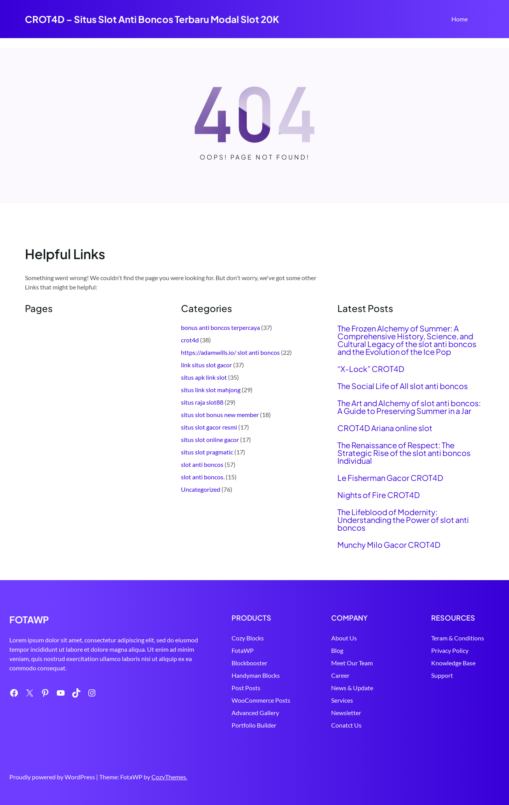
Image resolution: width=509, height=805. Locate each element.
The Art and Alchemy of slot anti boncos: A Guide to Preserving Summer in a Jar (409, 407)
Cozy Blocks (228, 638)
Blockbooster (230, 662)
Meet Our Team (339, 662)
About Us (331, 638)
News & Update (340, 687)
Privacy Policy (443, 650)
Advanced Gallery (236, 712)
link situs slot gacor (206, 364)
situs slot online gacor (210, 439)
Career (328, 675)
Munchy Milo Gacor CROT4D (389, 545)
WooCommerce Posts (241, 700)
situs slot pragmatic (207, 452)
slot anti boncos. (203, 477)
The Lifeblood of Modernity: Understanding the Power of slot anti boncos (403, 519)
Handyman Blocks (236, 675)
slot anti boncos (202, 464)
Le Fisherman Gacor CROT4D (390, 478)
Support (436, 675)
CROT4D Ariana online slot (384, 428)
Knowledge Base (447, 662)
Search (480, 19)
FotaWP (223, 650)
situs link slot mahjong (210, 389)
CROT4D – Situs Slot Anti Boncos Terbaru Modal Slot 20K (152, 19)
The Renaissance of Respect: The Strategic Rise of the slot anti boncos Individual (403, 453)
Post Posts (226, 687)
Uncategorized (200, 489)
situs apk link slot (204, 377)
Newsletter (334, 712)
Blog (325, 650)
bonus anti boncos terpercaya (220, 327)
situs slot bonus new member (220, 414)
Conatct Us (334, 725)
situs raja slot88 (202, 402)
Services (330, 700)
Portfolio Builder (234, 725)
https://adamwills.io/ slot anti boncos (230, 352)
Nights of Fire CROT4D (378, 495)
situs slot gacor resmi (209, 427)
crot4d (190, 340)
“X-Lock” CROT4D (370, 369)
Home (459, 19)
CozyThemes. (169, 776)
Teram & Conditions (451, 638)
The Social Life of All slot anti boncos (402, 386)
